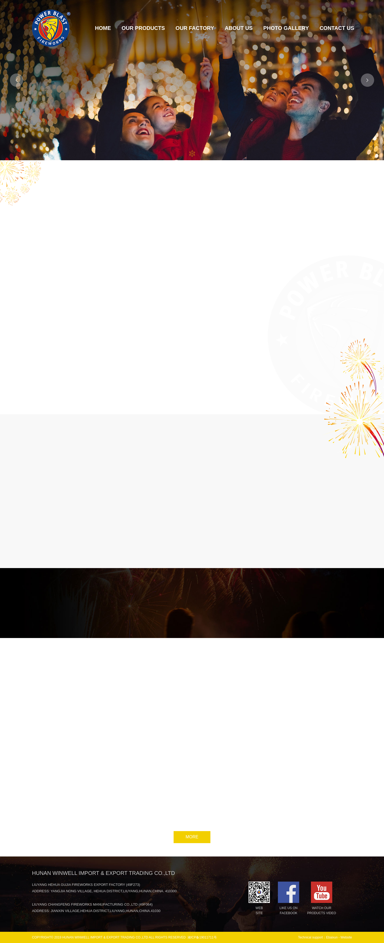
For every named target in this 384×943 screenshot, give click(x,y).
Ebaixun (332, 937)
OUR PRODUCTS (143, 28)
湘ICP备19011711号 (202, 937)
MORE (192, 837)
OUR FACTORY (194, 28)
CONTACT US (336, 28)
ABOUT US (239, 28)
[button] (192, 153)
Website (346, 937)
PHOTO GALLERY (286, 28)
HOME (103, 28)
